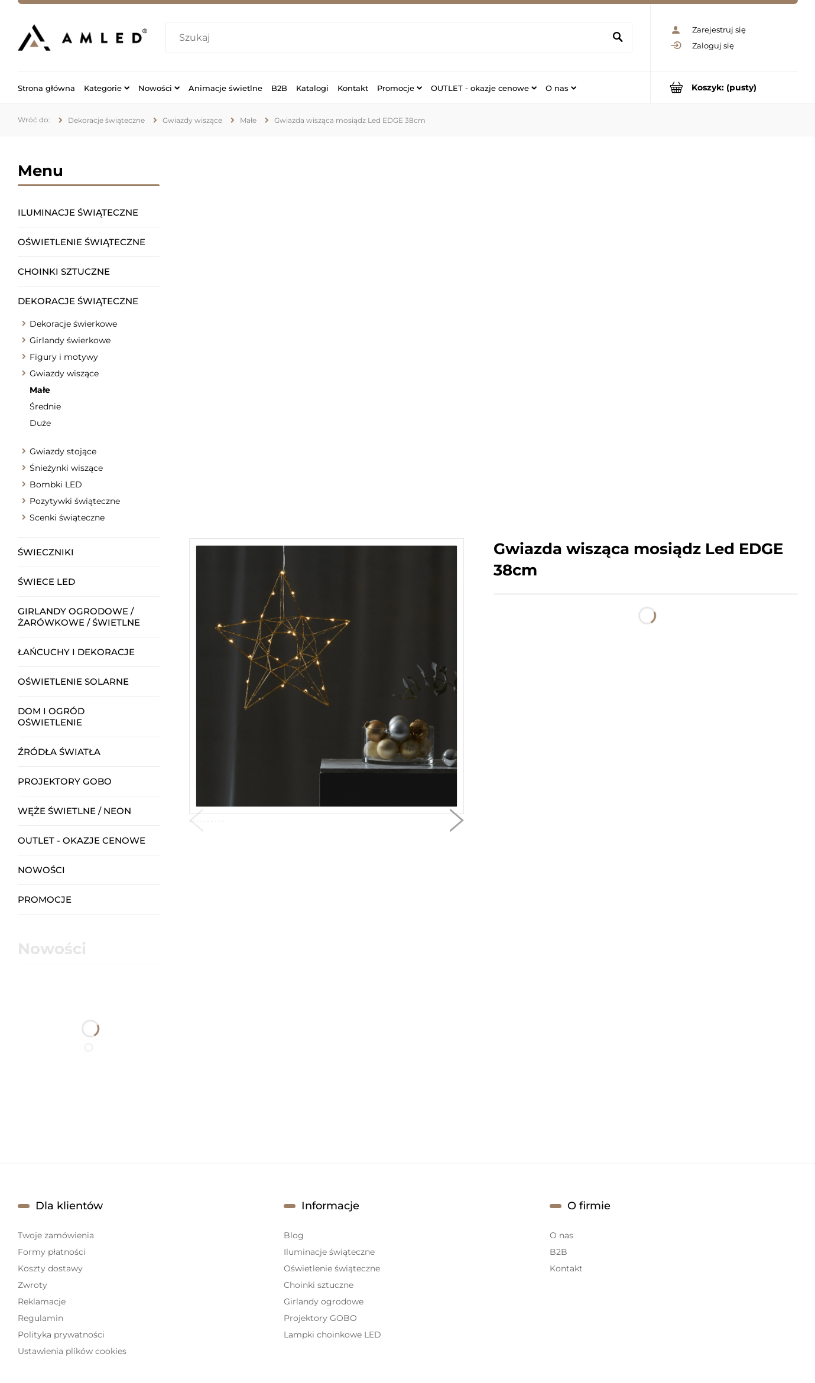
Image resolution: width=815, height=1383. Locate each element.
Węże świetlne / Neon (74, 810)
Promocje (45, 899)
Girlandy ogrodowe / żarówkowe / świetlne (79, 617)
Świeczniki (46, 552)
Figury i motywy (64, 357)
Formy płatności (52, 1252)
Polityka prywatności (61, 1334)
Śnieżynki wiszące (66, 468)
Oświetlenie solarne (73, 681)
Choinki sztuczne (64, 271)
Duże (40, 423)
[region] (493, 337)
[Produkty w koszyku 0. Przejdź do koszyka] (724, 87)
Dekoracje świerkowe (73, 323)
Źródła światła (59, 751)
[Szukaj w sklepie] (387, 38)
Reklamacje (42, 1301)
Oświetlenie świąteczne (81, 242)
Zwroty (32, 1285)
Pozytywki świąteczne (75, 501)
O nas (561, 1235)
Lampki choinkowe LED (332, 1334)
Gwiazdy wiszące (64, 373)
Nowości (41, 870)
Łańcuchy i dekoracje (76, 652)
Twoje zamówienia (56, 1235)
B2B (558, 1252)
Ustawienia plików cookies (72, 1351)
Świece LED (46, 581)
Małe (40, 390)
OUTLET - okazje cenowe (81, 840)
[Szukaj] (618, 37)
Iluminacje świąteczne (78, 212)
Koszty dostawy (50, 1268)
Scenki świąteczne (67, 517)
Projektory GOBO (65, 781)
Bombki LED (56, 484)
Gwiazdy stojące (63, 451)
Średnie (45, 406)
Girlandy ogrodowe (323, 1301)
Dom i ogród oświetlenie (51, 716)
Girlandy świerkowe (70, 340)
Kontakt (566, 1268)
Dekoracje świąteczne (78, 301)
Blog (294, 1235)
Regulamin (40, 1318)
